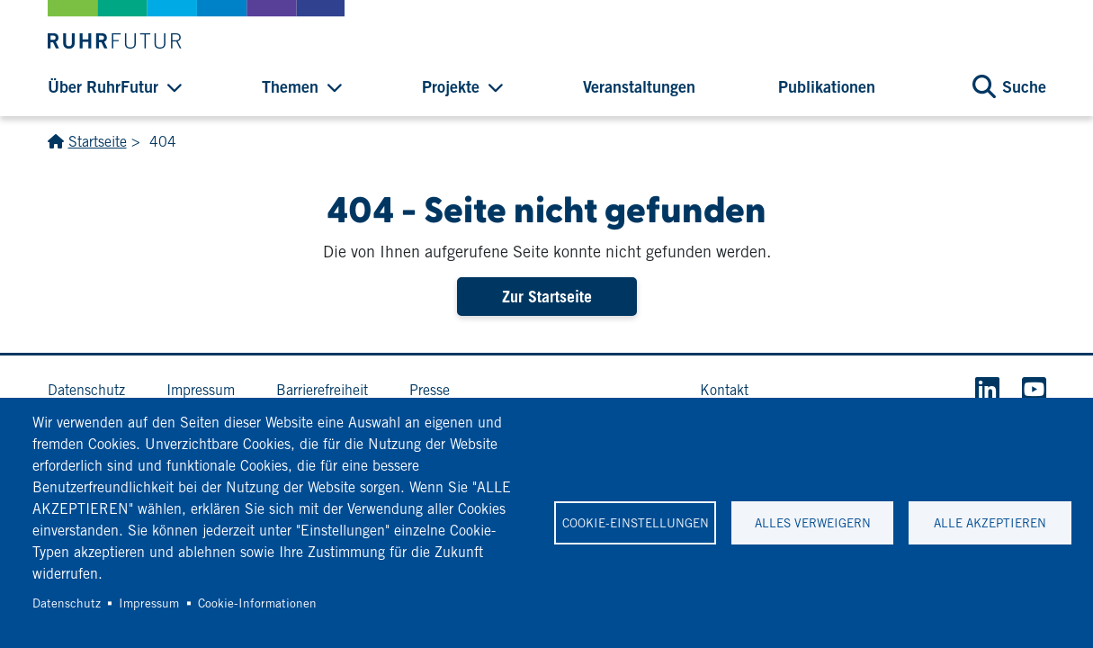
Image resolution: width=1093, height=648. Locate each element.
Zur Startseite (547, 296)
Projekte (450, 86)
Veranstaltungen (639, 86)
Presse (429, 390)
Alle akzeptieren (990, 523)
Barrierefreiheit (322, 390)
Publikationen (826, 86)
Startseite (97, 141)
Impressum (149, 603)
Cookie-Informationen (257, 603)
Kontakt (724, 390)
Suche (1024, 86)
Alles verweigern (813, 523)
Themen (290, 86)
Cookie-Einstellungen (635, 523)
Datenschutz (66, 603)
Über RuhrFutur (103, 86)
